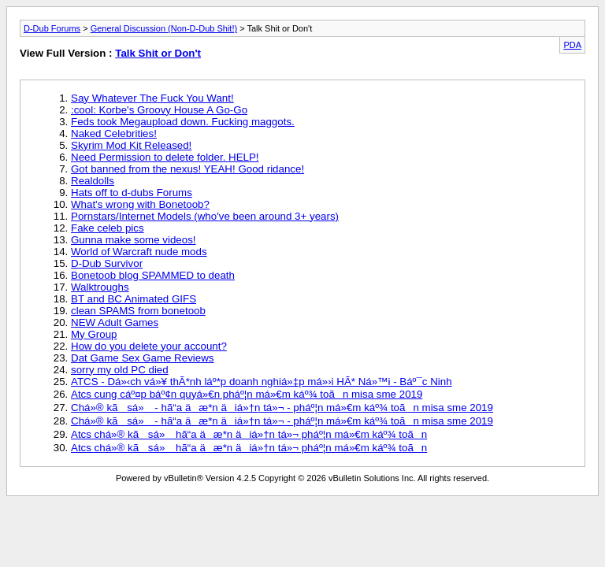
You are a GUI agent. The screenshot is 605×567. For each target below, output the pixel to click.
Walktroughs (100, 287)
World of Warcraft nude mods (139, 252)
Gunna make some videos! (133, 240)
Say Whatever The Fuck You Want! (152, 98)
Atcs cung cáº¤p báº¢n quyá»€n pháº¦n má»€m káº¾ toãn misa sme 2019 (246, 394)
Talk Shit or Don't (158, 53)
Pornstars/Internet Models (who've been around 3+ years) (205, 216)
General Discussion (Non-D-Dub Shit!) (164, 28)
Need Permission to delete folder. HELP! (165, 157)
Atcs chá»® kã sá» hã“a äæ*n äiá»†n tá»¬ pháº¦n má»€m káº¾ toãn (249, 434)
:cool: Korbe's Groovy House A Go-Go (159, 110)
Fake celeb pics (107, 228)
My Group (94, 334)
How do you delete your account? (149, 346)
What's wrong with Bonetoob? (140, 204)
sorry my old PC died (120, 370)
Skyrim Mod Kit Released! (131, 145)
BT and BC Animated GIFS (133, 299)
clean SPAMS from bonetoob (138, 311)
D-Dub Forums (52, 28)
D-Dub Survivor (107, 263)
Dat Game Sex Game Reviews (142, 358)
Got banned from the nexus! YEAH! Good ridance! (187, 169)
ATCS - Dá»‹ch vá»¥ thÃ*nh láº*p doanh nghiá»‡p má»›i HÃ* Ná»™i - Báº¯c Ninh (261, 381)
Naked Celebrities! (114, 133)
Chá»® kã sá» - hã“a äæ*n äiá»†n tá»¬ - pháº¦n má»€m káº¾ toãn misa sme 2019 (282, 407)
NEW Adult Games (114, 322)
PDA (572, 45)
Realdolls (92, 181)
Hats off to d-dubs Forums (131, 192)
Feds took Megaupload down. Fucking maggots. (183, 122)
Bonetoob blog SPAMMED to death (153, 275)
